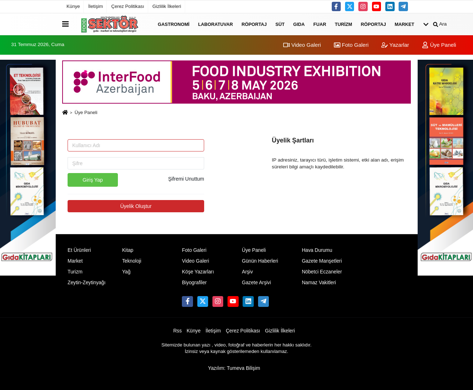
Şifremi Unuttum (186, 179)
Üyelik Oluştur (135, 206)
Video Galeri (302, 45)
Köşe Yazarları (198, 272)
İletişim (95, 6)
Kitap (127, 250)
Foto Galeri (351, 45)
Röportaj (254, 24)
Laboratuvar (215, 24)
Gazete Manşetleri (322, 261)
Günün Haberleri (260, 261)
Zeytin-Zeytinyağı (86, 282)
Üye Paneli (439, 45)
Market (404, 24)
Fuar (319, 24)
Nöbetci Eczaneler (322, 272)
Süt (280, 24)
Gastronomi (173, 24)
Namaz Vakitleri (319, 282)
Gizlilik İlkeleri (166, 6)
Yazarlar (395, 45)
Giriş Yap (93, 180)
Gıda (299, 24)
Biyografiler (194, 282)
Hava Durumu (317, 250)
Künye (73, 6)
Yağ (126, 272)
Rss (177, 331)
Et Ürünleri (79, 250)
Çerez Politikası (127, 6)
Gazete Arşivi (256, 282)
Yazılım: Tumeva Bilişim (234, 368)
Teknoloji (132, 261)
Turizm (343, 24)
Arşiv (247, 272)
